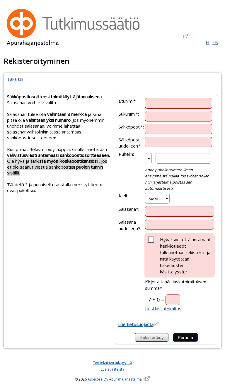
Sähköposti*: (131, 126)
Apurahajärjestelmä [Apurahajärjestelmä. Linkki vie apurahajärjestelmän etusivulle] (33, 42)
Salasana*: (129, 209)
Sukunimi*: (129, 114)
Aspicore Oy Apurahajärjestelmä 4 (116, 379)
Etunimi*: (128, 101)
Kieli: (123, 195)
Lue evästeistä (112, 369)
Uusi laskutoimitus (163, 308)
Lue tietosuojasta (136, 324)
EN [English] (215, 42)
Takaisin (15, 79)
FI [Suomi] (207, 42)
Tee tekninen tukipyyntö (112, 362)
